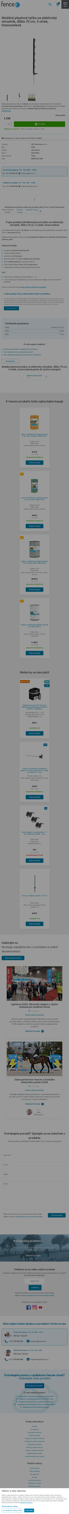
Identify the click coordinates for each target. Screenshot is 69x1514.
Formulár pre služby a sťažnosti (34, 1441)
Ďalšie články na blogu (13, 958)
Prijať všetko (29, 1510)
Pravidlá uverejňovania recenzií (34, 1456)
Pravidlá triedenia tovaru (34, 1453)
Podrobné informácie (26, 1502)
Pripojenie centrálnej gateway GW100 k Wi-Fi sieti (36, 1399)
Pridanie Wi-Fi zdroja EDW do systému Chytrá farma (36, 1396)
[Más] (40, 211)
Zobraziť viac (6, 111)
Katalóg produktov (34, 1486)
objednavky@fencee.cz (29, 186)
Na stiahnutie (34, 1474)
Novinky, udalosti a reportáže (34, 1015)
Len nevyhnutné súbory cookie (12, 1510)
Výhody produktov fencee (34, 1447)
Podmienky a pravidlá (34, 1432)
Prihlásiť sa (35, 1287)
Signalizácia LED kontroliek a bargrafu (36, 1407)
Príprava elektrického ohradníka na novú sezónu (21, 349)
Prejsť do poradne (36, 1386)
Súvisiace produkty (20, 211)
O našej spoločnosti (34, 1480)
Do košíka (39, 124)
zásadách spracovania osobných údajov (29, 1216)
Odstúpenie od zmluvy (34, 1444)
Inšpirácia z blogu (32, 210)
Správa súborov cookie (10, 1506)
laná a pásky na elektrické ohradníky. (33, 287)
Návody (34, 1477)
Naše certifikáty (35, 1471)
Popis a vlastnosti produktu (7, 211)
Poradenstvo (10, 361)
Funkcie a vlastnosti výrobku (34, 1450)
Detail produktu (34, 462)
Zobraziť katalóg (34, 1255)
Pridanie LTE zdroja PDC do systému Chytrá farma (36, 1402)
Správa (5, 1184)
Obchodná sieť (34, 1468)
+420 (11, 173)
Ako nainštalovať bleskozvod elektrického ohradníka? (22, 355)
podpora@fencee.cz (28, 173)
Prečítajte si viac (32, 1031)
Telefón (5, 1174)
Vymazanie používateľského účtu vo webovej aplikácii (36, 1404)
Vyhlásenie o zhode (34, 1483)
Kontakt (34, 1426)
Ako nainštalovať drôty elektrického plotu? (18, 352)
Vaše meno (7, 1155)
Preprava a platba (34, 1435)
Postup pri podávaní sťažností (34, 1438)
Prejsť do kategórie (11, 308)
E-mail (5, 1165)
